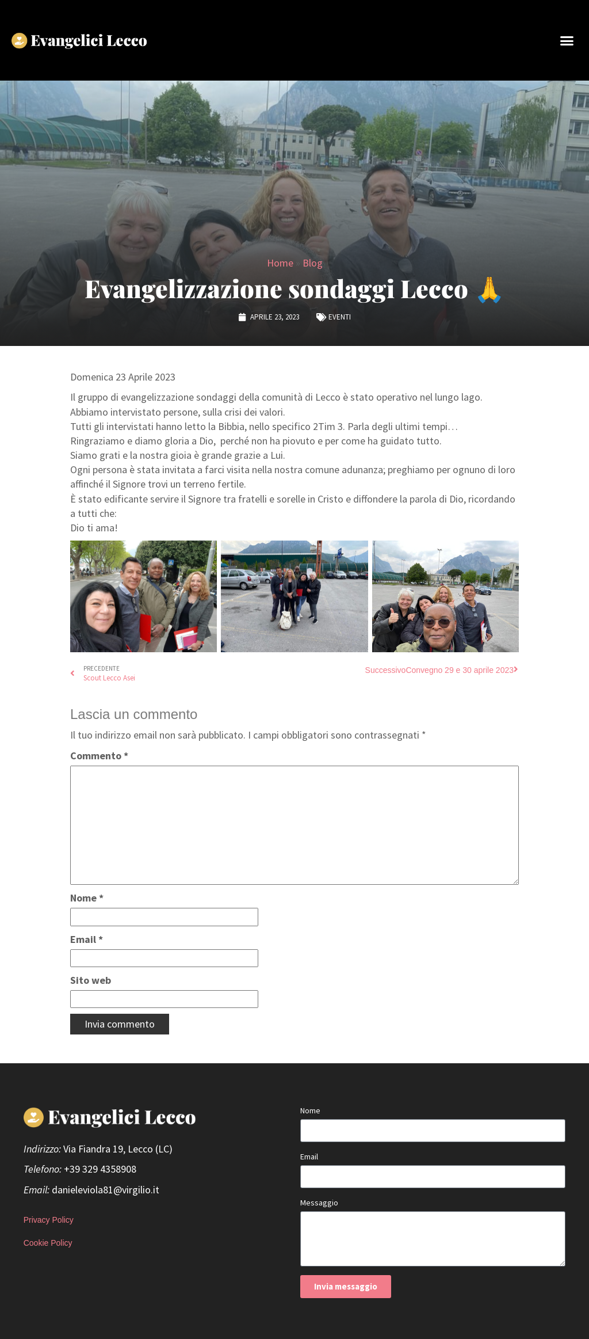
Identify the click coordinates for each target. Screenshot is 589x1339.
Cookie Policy (48, 1242)
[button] (566, 40)
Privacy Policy (49, 1219)
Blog (313, 262)
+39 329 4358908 (100, 1169)
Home (280, 262)
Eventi (339, 317)
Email (86, 939)
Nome (87, 897)
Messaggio (319, 1202)
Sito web (90, 980)
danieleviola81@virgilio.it (105, 1189)
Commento (99, 755)
